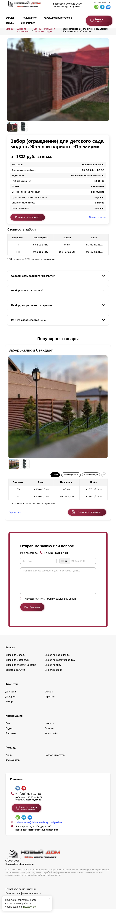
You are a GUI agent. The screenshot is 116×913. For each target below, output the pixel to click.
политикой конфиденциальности (58, 603)
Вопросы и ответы (55, 759)
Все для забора (53, 674)
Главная (9, 29)
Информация (28, 23)
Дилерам (10, 701)
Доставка (10, 696)
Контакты (10, 737)
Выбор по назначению (22, 30)
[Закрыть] (49, 899)
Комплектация (91, 475)
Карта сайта (51, 737)
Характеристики (71, 475)
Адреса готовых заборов (58, 18)
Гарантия (50, 701)
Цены (55, 475)
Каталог (10, 18)
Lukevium (31, 893)
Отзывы (10, 23)
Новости (49, 727)
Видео (9, 732)
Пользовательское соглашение (22, 901)
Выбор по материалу (17, 664)
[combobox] (65, 561)
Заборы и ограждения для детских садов (44, 30)
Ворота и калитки (15, 674)
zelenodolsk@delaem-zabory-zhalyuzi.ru (38, 827)
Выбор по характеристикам (60, 664)
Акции (8, 759)
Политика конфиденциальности (23, 897)
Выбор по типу (53, 669)
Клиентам (11, 688)
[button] (9, 339)
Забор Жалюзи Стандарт (30, 350)
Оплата (49, 696)
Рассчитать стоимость (27, 217)
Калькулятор (30, 18)
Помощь (10, 751)
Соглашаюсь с (51, 603)
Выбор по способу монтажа (20, 669)
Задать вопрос (97, 217)
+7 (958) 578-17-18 (102, 2)
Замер (9, 706)
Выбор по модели (15, 659)
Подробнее (29, 906)
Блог (8, 727)
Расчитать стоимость (89, 512)
